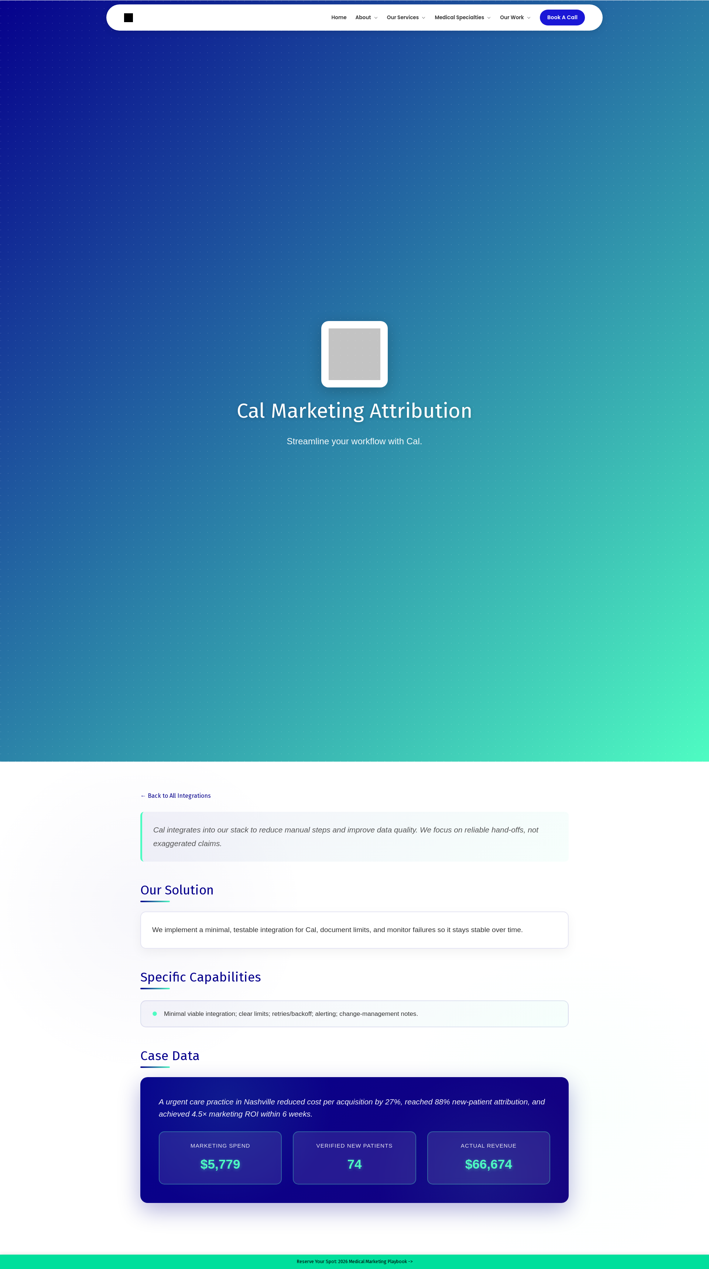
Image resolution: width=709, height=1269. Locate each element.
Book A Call (562, 17)
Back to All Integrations (179, 795)
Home (339, 17)
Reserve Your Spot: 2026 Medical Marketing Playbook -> (354, 1258)
